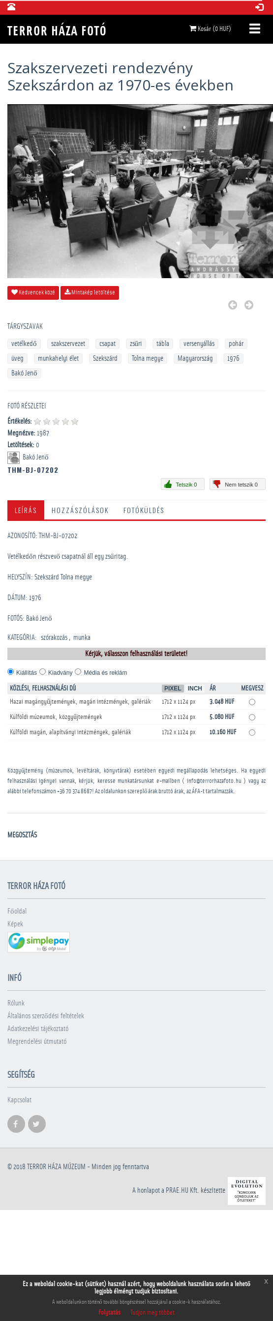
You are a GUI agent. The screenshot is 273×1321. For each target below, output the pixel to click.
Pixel (173, 688)
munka (82, 637)
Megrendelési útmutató (36, 1041)
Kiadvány (60, 672)
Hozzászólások (80, 510)
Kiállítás (26, 672)
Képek (15, 924)
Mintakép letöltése (89, 292)
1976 (233, 358)
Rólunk (16, 1003)
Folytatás (109, 1312)
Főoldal (17, 911)
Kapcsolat (19, 1100)
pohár (236, 343)
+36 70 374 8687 (74, 791)
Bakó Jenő (24, 373)
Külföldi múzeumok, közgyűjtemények (56, 717)
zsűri (136, 343)
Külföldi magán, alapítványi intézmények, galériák (70, 732)
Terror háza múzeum (56, 1167)
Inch (195, 688)
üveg (17, 358)
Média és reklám (105, 672)
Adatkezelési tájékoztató (37, 1029)
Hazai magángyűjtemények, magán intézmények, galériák (80, 701)
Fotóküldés (143, 510)
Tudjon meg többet (152, 1312)
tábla (162, 343)
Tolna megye (147, 358)
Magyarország (195, 358)
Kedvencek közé (33, 292)
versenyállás (198, 343)
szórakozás (54, 637)
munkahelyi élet (58, 358)
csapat (107, 343)
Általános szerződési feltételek (45, 1016)
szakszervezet (68, 343)
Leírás (26, 510)
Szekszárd (105, 358)
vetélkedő (24, 343)
